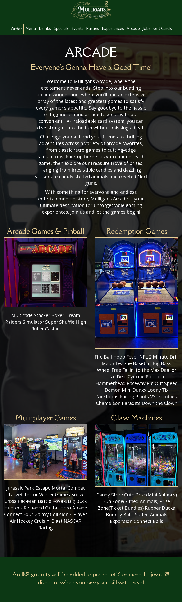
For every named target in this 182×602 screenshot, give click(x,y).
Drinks (45, 28)
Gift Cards (162, 28)
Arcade (133, 28)
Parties (92, 28)
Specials (61, 28)
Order (16, 29)
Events (77, 28)
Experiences (113, 28)
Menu (30, 28)
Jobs (146, 28)
